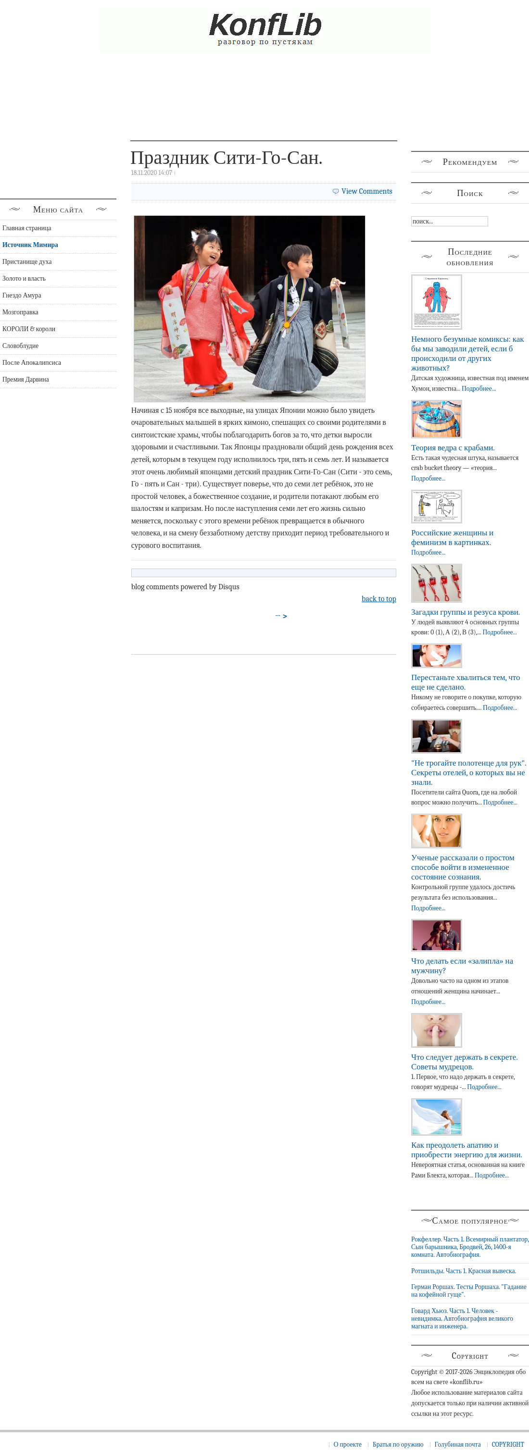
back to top (379, 599)
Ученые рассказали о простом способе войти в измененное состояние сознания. (463, 867)
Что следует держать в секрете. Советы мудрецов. (464, 1062)
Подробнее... (479, 388)
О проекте (348, 1444)
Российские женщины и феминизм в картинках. (452, 537)
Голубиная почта (458, 1444)
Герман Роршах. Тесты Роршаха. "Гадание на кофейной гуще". (469, 1290)
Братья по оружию (398, 1444)
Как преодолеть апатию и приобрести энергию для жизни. (466, 1149)
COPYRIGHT (508, 1444)
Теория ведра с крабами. (453, 447)
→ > (281, 616)
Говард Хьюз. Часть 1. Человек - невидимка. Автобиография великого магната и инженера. (462, 1318)
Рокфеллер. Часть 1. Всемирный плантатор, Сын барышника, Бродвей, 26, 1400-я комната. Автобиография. (470, 1247)
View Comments (366, 191)
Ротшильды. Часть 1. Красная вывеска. (463, 1271)
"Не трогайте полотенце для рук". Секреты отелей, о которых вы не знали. (468, 772)
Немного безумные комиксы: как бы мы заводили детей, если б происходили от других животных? (467, 353)
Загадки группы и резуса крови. (465, 612)
